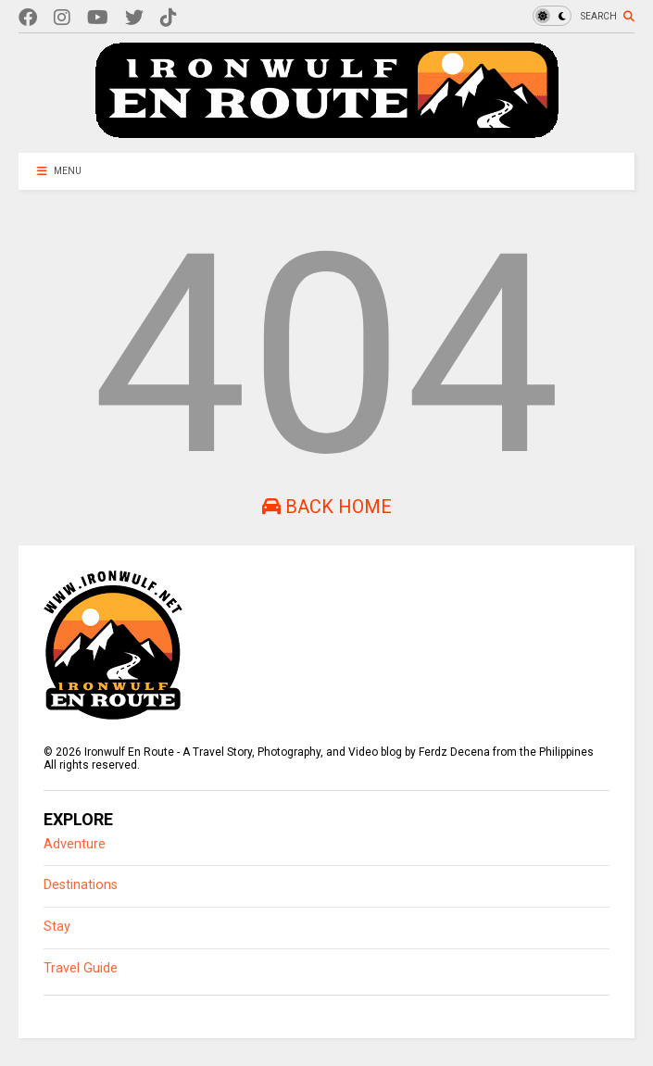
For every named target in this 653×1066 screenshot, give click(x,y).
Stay (57, 926)
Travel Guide (81, 968)
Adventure (75, 844)
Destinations (81, 885)
